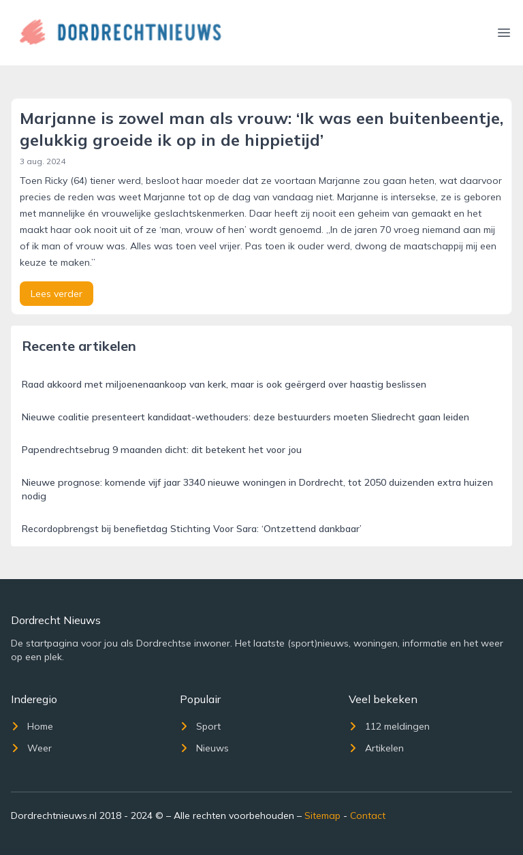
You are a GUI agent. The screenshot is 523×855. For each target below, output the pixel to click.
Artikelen (376, 748)
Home (32, 726)
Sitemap (322, 815)
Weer (31, 748)
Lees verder (56, 293)
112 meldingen (389, 726)
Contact (367, 815)
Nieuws (204, 748)
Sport (200, 726)
